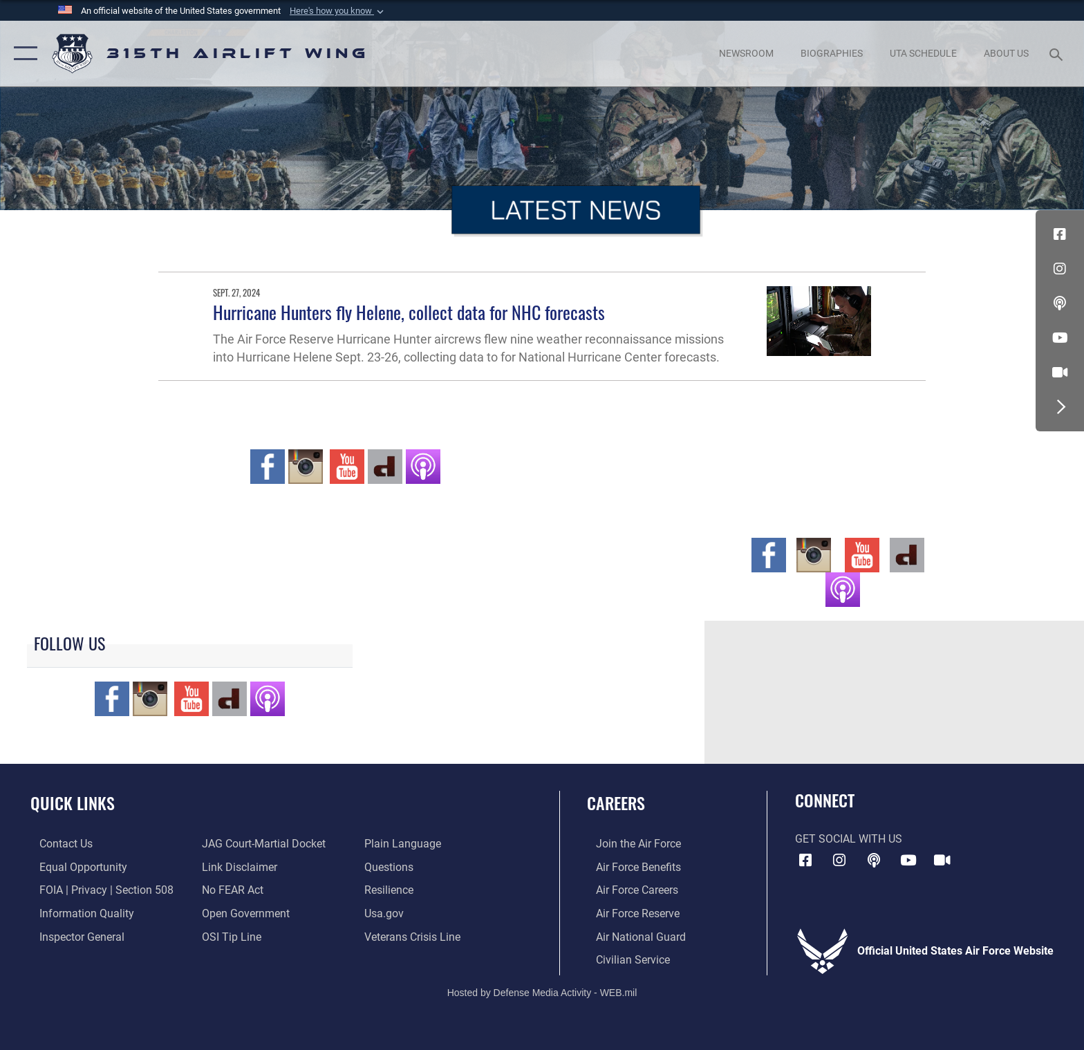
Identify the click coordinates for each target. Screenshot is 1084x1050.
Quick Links (72, 803)
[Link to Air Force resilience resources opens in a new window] (391, 890)
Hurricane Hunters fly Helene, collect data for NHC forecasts (409, 312)
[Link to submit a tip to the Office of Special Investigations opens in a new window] (229, 935)
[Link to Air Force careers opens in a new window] (628, 890)
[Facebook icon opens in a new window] (1060, 234)
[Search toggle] (1058, 53)
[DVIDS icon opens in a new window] (1060, 372)
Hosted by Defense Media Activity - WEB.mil (542, 991)
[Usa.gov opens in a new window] (386, 912)
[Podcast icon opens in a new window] (1060, 303)
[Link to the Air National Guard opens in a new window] (632, 935)
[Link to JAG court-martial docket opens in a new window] (261, 843)
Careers (616, 803)
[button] (338, 11)
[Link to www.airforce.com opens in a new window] (629, 843)
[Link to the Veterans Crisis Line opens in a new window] (415, 935)
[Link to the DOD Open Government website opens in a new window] (243, 912)
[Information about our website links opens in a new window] (236, 866)
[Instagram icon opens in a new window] (1060, 269)
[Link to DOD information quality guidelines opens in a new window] (77, 912)
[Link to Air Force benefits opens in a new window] (629, 866)
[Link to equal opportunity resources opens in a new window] (74, 866)
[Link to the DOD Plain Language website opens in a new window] (405, 843)
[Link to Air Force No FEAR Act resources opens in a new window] (230, 890)
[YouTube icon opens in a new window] (1060, 338)
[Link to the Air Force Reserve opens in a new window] (629, 912)
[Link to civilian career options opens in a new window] (624, 959)
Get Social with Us (848, 838)
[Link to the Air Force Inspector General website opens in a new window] (72, 935)
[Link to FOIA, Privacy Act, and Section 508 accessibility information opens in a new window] (97, 890)
